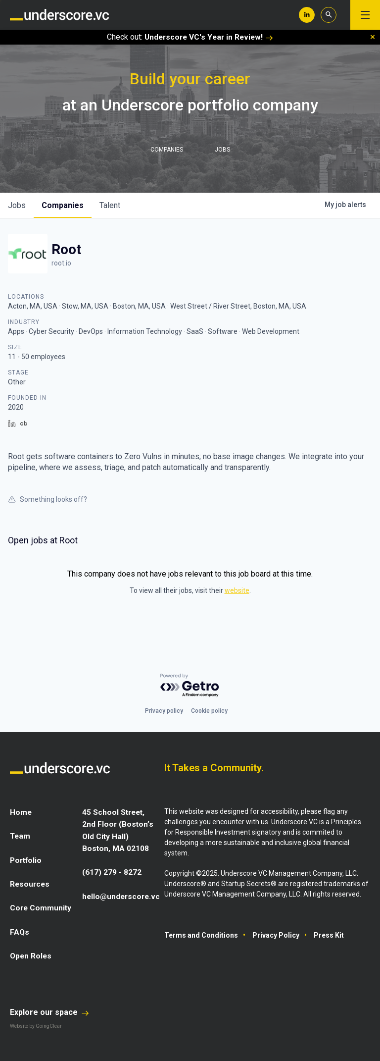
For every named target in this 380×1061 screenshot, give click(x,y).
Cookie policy (209, 710)
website (237, 590)
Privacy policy (164, 710)
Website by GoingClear (36, 1025)
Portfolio (27, 859)
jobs (17, 205)
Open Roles (31, 954)
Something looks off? (47, 499)
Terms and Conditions (201, 935)
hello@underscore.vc (122, 895)
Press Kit (329, 935)
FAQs (20, 931)
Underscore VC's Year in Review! (208, 37)
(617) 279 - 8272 (112, 871)
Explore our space (49, 1011)
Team (20, 836)
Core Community (41, 907)
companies (63, 205)
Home (21, 812)
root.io (61, 263)
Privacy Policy (275, 935)
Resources (30, 883)
